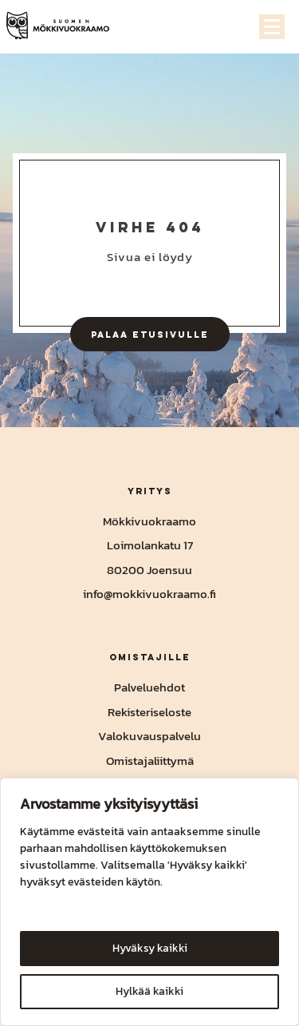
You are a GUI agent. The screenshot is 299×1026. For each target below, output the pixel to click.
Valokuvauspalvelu (149, 736)
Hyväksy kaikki (149, 948)
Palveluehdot (149, 687)
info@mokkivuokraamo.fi (149, 593)
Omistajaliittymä (150, 760)
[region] (149, 902)
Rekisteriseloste (149, 712)
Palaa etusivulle (150, 334)
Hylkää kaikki (149, 991)
